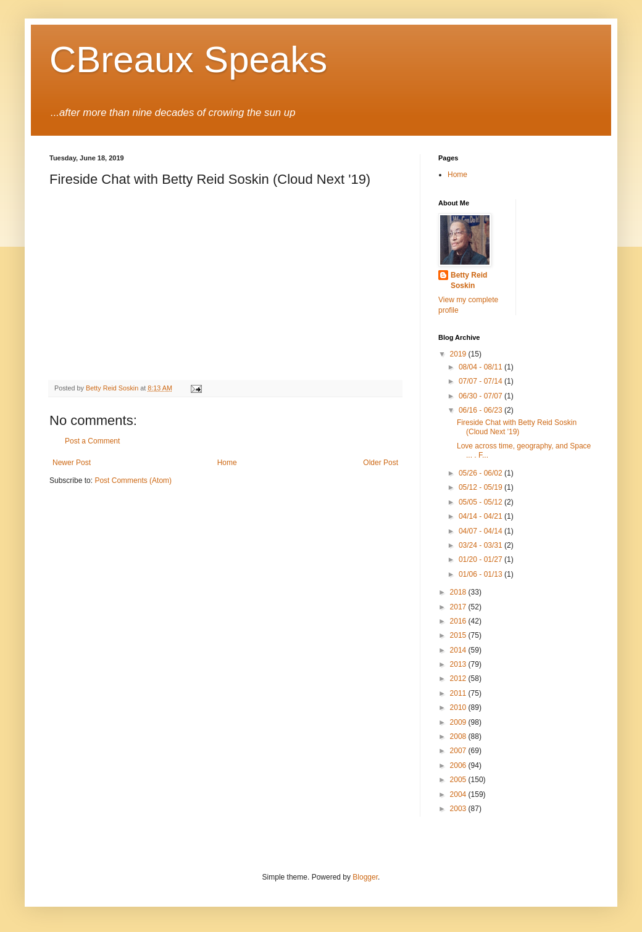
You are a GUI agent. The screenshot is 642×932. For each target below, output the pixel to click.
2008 (459, 736)
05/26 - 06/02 (481, 473)
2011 (459, 693)
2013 (459, 664)
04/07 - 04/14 (481, 531)
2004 (459, 794)
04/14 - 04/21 (481, 516)
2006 (459, 765)
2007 (459, 750)
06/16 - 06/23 (481, 410)
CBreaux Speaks (188, 59)
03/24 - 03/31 (481, 545)
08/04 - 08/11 (481, 367)
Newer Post (71, 462)
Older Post (380, 462)
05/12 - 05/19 (481, 487)
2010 (459, 707)
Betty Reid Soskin (469, 280)
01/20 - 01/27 (481, 559)
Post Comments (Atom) (133, 480)
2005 (459, 779)
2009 (459, 722)
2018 (459, 592)
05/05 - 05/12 (481, 502)
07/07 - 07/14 (481, 381)
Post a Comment (92, 441)
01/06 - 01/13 (481, 574)
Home (227, 462)
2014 (459, 650)
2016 (459, 621)
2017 (459, 607)
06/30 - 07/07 (481, 396)
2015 (459, 635)
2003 (459, 808)
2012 (459, 678)
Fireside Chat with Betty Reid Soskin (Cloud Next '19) (517, 426)
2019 (459, 354)
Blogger (365, 877)
